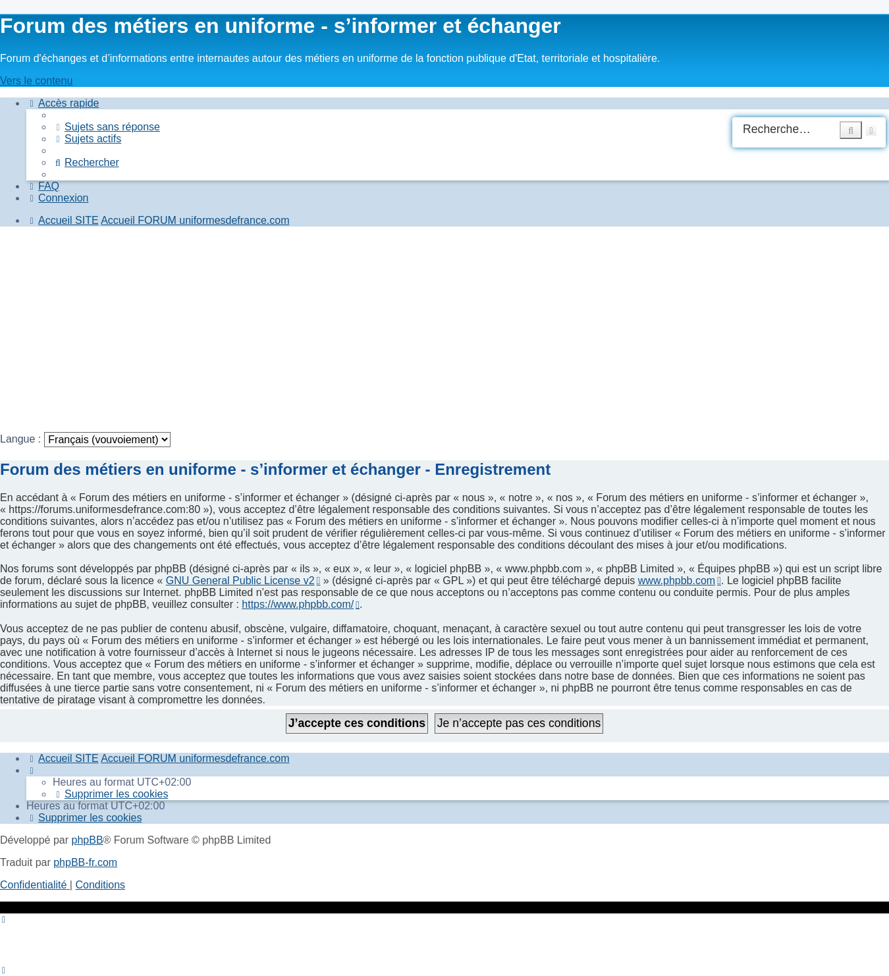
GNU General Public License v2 (240, 580)
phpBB (87, 840)
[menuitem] (106, 126)
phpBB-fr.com (85, 862)
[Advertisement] (395, 329)
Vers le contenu (36, 80)
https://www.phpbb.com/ (298, 604)
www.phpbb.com (676, 580)
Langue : (20, 439)
